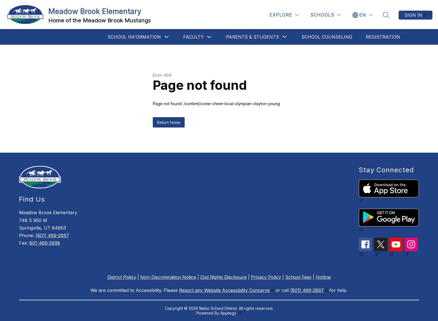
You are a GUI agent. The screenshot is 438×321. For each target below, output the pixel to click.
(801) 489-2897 (52, 235)
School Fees (298, 277)
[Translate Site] (362, 14)
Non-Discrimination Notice (168, 277)
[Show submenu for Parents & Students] (252, 37)
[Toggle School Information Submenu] (166, 37)
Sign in (413, 15)
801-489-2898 (44, 243)
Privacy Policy (266, 277)
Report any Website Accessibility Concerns (224, 290)
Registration (383, 37)
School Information (134, 37)
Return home (168, 122)
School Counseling (326, 37)
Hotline (323, 277)
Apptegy (228, 313)
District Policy (121, 277)
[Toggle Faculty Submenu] (209, 37)
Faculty (193, 37)
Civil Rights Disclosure (223, 277)
